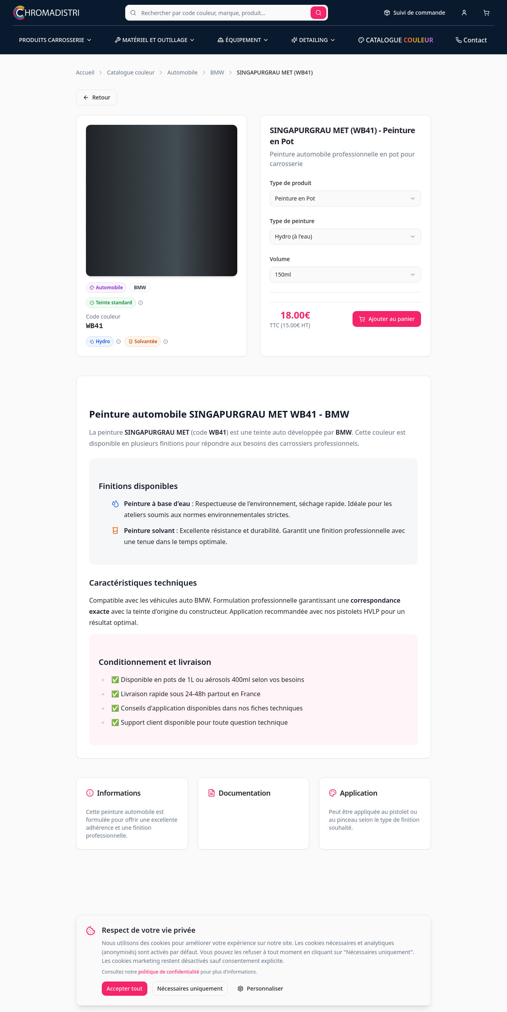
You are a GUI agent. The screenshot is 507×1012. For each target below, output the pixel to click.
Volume (280, 259)
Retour (97, 97)
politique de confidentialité (168, 971)
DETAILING (313, 40)
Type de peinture (292, 221)
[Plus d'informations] (140, 303)
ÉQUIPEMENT (243, 40)
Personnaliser (260, 988)
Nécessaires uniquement (190, 988)
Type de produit (290, 183)
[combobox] (345, 198)
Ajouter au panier (387, 319)
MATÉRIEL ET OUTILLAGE (155, 40)
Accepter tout (125, 988)
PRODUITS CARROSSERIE (55, 40)
